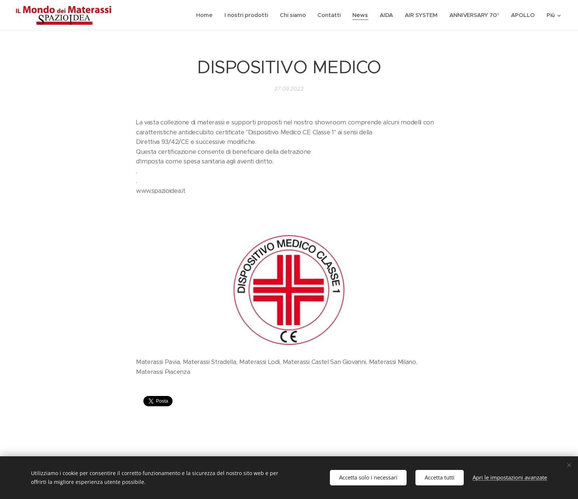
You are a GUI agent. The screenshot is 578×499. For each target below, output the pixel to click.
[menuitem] (206, 15)
